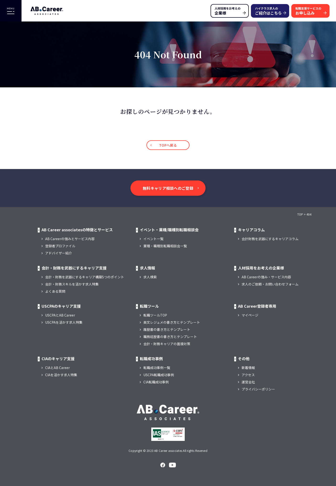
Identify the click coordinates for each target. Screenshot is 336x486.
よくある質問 (55, 291)
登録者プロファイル (60, 245)
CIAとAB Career (57, 367)
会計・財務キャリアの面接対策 (166, 343)
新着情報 (248, 367)
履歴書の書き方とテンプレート (166, 329)
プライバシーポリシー (258, 389)
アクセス (248, 374)
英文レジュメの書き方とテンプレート (171, 322)
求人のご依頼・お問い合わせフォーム (270, 284)
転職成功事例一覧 (156, 367)
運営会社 (248, 382)
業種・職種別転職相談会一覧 (165, 245)
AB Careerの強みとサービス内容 (70, 238)
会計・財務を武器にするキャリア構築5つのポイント (84, 277)
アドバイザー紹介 (58, 253)
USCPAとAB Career (60, 315)
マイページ (250, 315)
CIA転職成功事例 (156, 382)
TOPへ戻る (168, 145)
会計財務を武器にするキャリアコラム (270, 238)
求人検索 (150, 277)
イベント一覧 (153, 238)
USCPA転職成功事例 (158, 374)
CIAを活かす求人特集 (61, 374)
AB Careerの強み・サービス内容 (266, 277)
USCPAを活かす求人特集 (63, 322)
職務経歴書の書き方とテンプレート (170, 336)
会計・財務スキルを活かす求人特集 (72, 284)
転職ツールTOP (155, 315)
